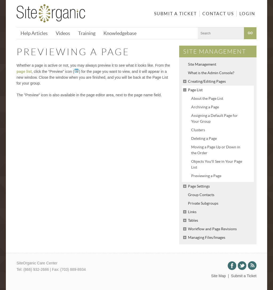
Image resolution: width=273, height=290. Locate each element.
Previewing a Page (206, 176)
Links (192, 212)
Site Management (202, 64)
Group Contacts (201, 195)
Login (247, 13)
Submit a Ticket (175, 13)
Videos (63, 33)
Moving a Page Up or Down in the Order (215, 150)
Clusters (198, 130)
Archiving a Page (205, 107)
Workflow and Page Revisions (212, 229)
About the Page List (207, 98)
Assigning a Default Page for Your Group (214, 118)
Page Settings (199, 186)
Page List (195, 90)
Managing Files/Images (206, 237)
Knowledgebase (119, 33)
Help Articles (34, 33)
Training (86, 33)
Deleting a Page (204, 138)
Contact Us (218, 13)
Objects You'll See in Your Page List (216, 164)
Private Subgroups (203, 203)
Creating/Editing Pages (207, 81)
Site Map (218, 276)
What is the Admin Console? (211, 73)
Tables (193, 220)
